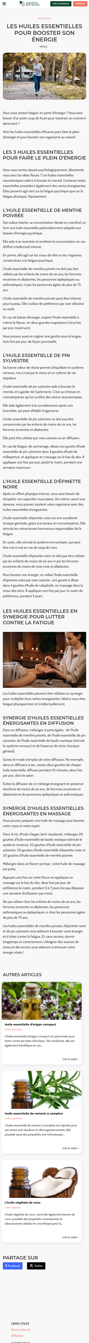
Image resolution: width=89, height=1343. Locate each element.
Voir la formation (61, 4)
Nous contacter (20, 1329)
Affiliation (17, 1336)
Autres (48, 18)
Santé (41, 18)
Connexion (80, 4)
